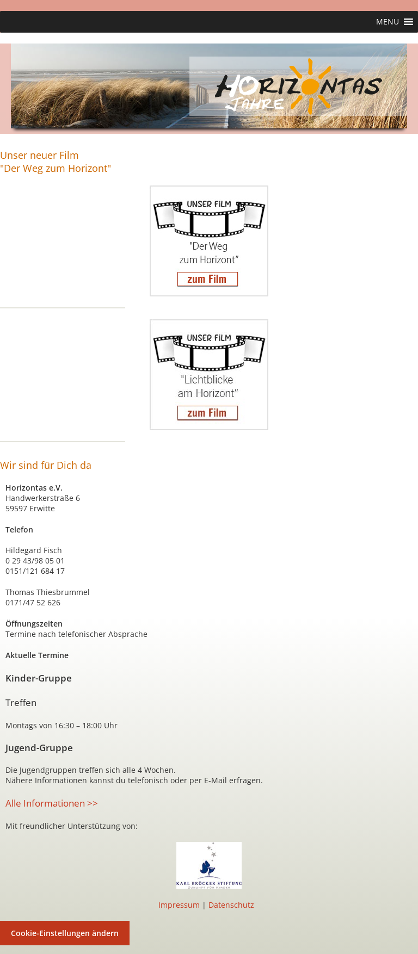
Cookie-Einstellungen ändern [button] (65, 933)
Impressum (179, 905)
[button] (387, 22)
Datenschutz (231, 905)
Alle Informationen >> (51, 803)
